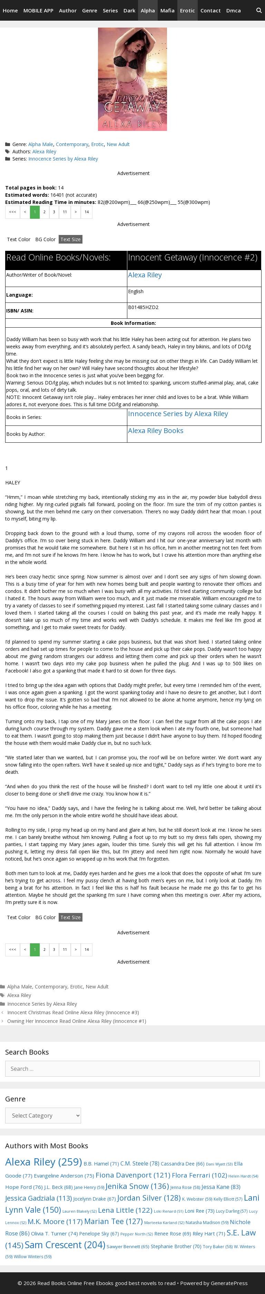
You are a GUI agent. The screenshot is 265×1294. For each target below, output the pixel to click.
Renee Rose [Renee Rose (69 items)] (172, 1233)
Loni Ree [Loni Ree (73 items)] (200, 1210)
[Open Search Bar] (259, 10)
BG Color (45, 239)
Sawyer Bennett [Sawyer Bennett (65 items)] (128, 1246)
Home (10, 10)
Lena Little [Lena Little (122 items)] (125, 1210)
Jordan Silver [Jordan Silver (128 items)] (149, 1198)
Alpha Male (40, 144)
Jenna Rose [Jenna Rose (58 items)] (185, 1187)
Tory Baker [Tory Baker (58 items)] (218, 1247)
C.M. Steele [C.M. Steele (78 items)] (139, 1163)
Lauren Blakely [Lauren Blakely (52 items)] (79, 1211)
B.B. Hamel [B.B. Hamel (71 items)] (101, 1163)
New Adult (118, 144)
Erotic (187, 10)
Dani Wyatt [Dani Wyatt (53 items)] (219, 1164)
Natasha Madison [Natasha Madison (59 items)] (207, 1222)
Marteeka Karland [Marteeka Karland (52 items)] (164, 1222)
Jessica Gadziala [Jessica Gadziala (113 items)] (38, 1198)
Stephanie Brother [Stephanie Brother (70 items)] (176, 1246)
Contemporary (72, 144)
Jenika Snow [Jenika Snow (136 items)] (137, 1186)
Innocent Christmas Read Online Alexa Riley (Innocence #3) (73, 1012)
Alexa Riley (44, 151)
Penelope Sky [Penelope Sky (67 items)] (99, 1233)
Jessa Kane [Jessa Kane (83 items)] (221, 1187)
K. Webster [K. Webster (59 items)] (197, 1199)
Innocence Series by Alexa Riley (63, 158)
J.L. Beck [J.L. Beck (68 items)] (58, 1187)
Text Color (18, 239)
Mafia (167, 10)
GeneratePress (229, 1283)
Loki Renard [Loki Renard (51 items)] (168, 1211)
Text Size (70, 239)
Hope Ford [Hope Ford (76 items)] (24, 1186)
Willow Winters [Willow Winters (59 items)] (32, 1257)
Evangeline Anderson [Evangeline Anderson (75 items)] (64, 1175)
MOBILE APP (38, 10)
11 (65, 211)
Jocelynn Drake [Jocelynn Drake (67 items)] (94, 1198)
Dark (129, 10)
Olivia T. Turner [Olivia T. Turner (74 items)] (54, 1233)
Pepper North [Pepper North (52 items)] (136, 1234)
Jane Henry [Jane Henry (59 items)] (89, 1187)
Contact (210, 10)
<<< (12, 211)
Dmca (233, 10)
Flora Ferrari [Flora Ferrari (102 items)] (199, 1175)
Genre (89, 10)
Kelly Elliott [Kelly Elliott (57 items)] (228, 1199)
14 (87, 211)
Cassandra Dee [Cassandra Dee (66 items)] (183, 1163)
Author (68, 10)
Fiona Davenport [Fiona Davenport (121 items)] (133, 1175)
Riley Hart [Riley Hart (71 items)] (209, 1233)
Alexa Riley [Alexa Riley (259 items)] (43, 1162)
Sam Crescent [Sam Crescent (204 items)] (65, 1245)
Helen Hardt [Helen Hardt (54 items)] (243, 1176)
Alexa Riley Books (156, 430)
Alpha (148, 10)
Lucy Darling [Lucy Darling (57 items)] (232, 1211)
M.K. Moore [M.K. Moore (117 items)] (55, 1221)
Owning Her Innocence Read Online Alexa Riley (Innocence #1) (76, 1021)
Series (110, 10)
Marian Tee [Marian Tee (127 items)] (113, 1221)
